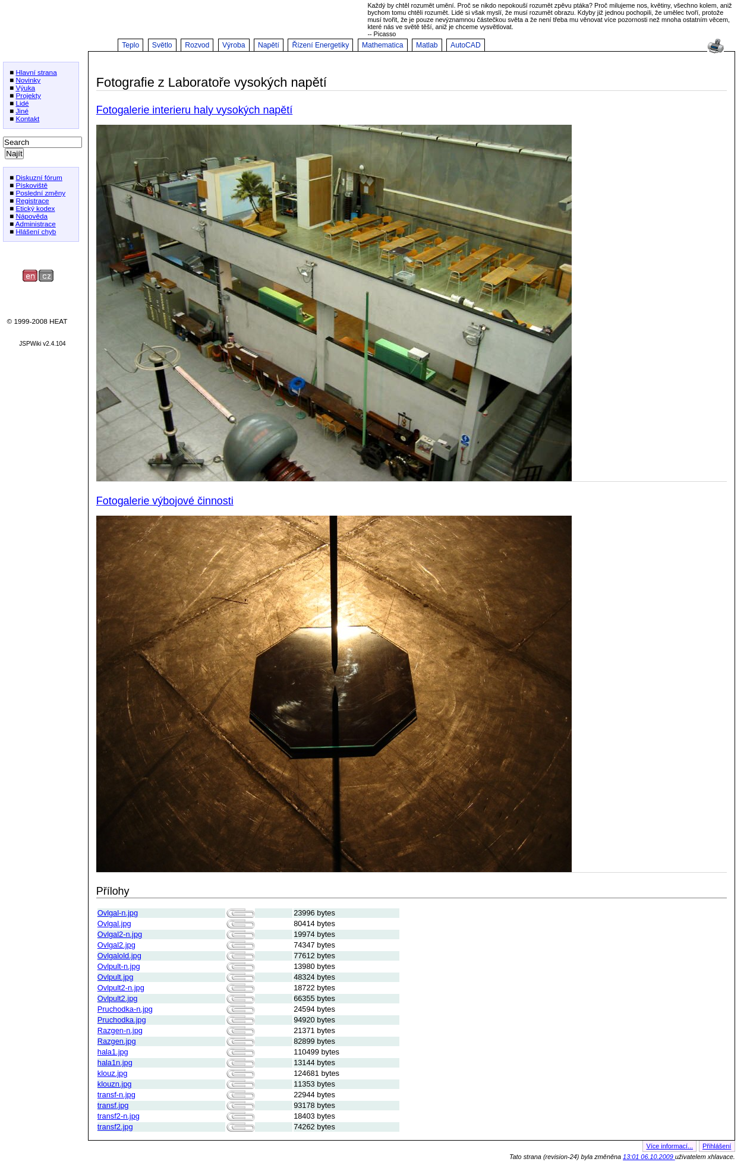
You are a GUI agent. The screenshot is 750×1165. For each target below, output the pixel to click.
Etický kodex (35, 208)
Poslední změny (40, 193)
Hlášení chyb (35, 231)
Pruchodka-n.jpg (125, 1009)
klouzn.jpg (114, 1083)
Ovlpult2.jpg (117, 998)
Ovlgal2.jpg (116, 944)
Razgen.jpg (116, 1041)
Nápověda (31, 216)
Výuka (25, 87)
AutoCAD (465, 45)
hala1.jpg (112, 1051)
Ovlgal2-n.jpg (119, 934)
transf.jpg (113, 1105)
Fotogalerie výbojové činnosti (165, 501)
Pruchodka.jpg (121, 1019)
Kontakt (27, 118)
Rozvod (197, 45)
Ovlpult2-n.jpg (120, 987)
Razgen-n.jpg (120, 1030)
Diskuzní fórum (38, 177)
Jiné (22, 111)
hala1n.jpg (115, 1062)
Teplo (130, 45)
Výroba (233, 45)
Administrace (35, 224)
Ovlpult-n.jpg (118, 966)
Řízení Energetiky (320, 45)
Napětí (268, 45)
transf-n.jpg (116, 1094)
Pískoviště (31, 185)
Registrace (32, 200)
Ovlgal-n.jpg (117, 912)
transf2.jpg (115, 1126)
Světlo (162, 45)
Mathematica (383, 45)
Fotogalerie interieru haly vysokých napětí (194, 110)
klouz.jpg (112, 1073)
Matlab (427, 45)
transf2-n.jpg (118, 1116)
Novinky (27, 80)
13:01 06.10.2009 (649, 1156)
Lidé (22, 103)
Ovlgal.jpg (114, 923)
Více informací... (669, 1146)
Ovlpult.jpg (115, 977)
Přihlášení (716, 1146)
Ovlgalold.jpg (119, 955)
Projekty (28, 95)
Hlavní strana (35, 72)
